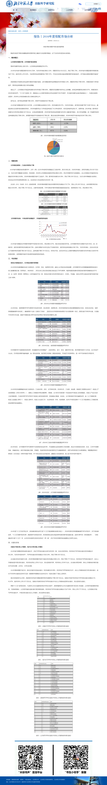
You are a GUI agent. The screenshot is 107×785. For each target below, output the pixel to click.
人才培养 (69, 10)
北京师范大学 (36, 779)
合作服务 (87, 10)
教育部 (21, 779)
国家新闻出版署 (15, 779)
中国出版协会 (28, 779)
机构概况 (33, 10)
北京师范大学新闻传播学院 (46, 779)
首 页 (15, 10)
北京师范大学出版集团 (59, 779)
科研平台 (51, 10)
